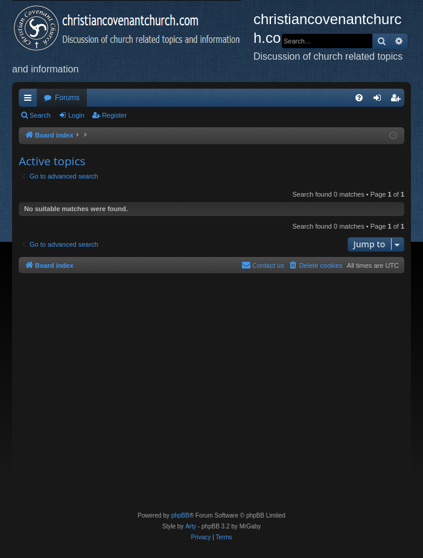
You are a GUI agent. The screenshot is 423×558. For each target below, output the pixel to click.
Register (114, 115)
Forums (67, 98)
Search (40, 115)
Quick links (30, 100)
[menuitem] (359, 98)
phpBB (180, 515)
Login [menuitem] (380, 100)
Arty (190, 526)
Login (76, 115)
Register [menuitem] (398, 100)
